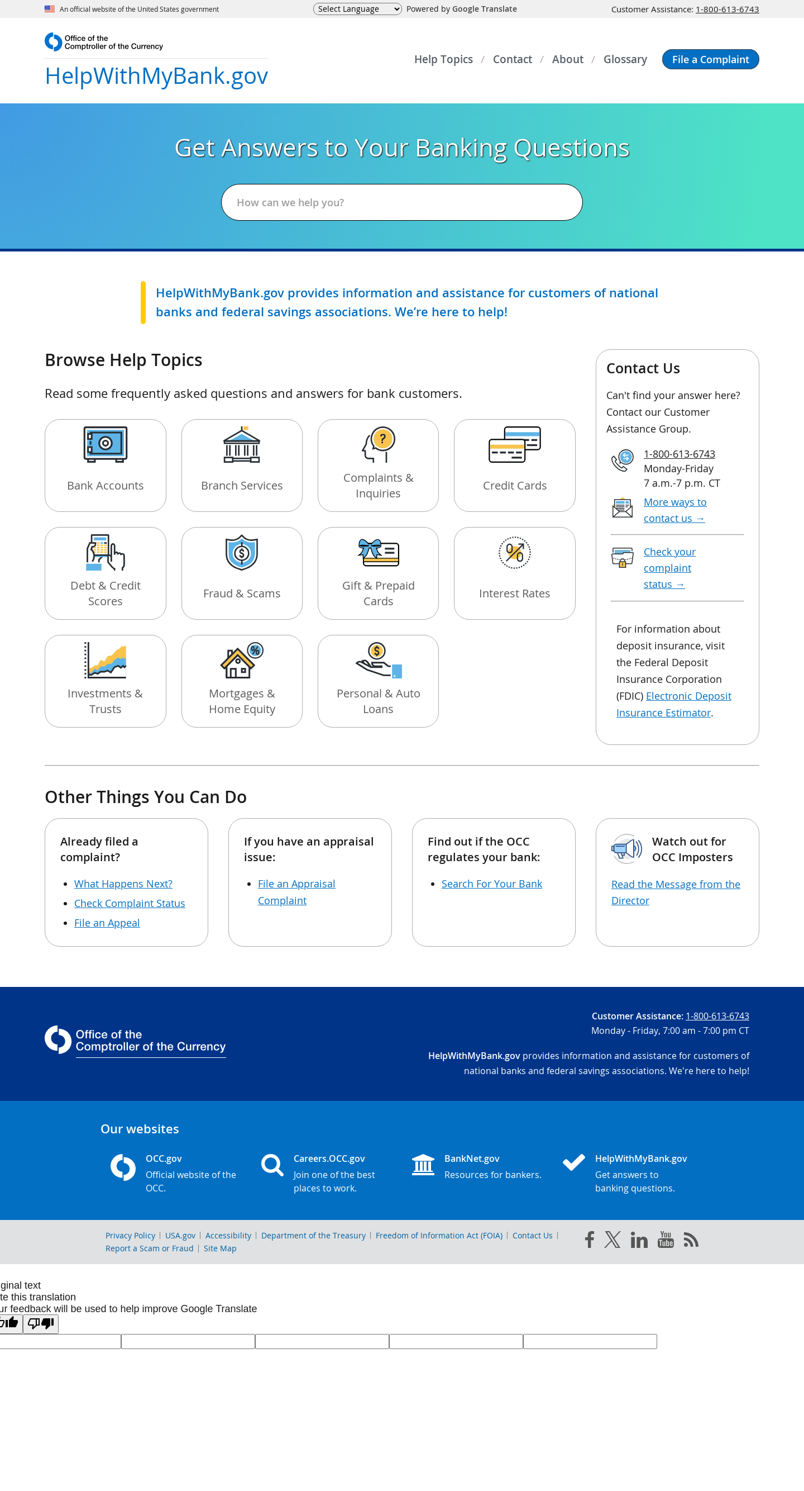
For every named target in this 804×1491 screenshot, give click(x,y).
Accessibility (228, 1235)
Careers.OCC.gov (329, 1158)
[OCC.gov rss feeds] (691, 1241)
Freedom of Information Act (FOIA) (439, 1235)
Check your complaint (670, 568)
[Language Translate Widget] (357, 9)
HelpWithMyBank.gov (641, 1158)
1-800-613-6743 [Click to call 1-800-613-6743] (727, 9)
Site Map (220, 1248)
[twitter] (612, 1241)
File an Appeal (107, 922)
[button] (710, 59)
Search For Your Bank (492, 883)
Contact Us (533, 1235)
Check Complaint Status (129, 903)
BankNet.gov (472, 1158)
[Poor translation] (41, 1324)
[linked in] (639, 1242)
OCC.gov (164, 1158)
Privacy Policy (130, 1235)
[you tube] (666, 1241)
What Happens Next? (123, 883)
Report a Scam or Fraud (150, 1248)
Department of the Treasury (313, 1235)
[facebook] (589, 1241)
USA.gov (180, 1235)
